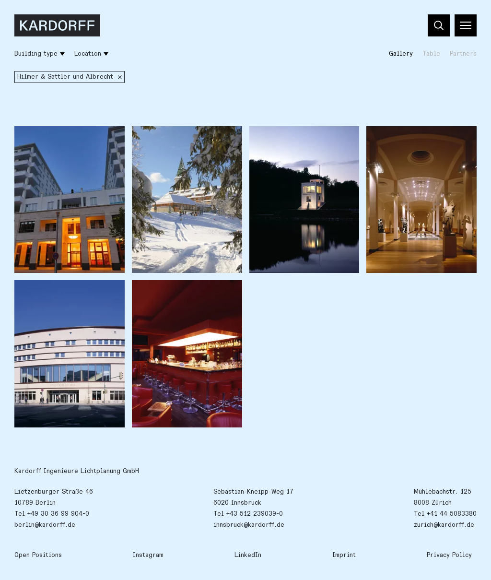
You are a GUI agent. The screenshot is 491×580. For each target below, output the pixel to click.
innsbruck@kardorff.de (248, 525)
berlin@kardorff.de (44, 525)
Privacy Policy (449, 555)
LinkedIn (247, 555)
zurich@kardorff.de (444, 525)
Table (431, 53)
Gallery (401, 53)
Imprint (344, 555)
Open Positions (38, 555)
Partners (463, 53)
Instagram (148, 555)
